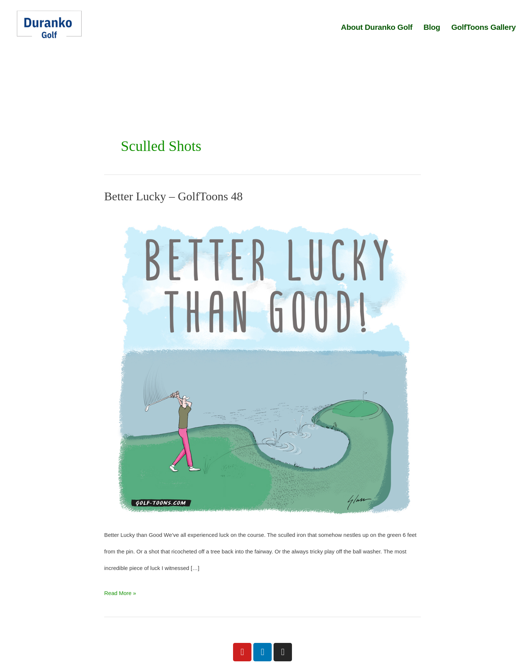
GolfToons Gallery (483, 27)
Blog (431, 27)
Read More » (120, 590)
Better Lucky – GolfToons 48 (173, 196)
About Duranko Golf (376, 27)
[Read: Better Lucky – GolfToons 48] (262, 364)
